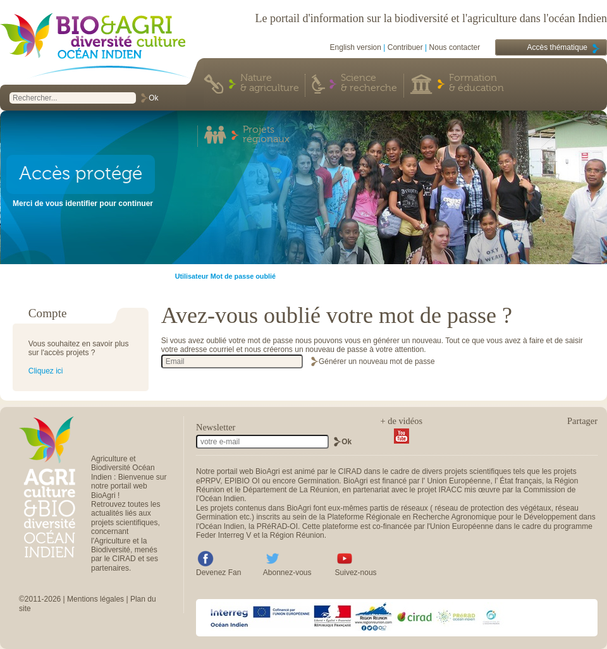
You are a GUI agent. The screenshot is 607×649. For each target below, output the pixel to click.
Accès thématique (557, 47)
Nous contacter (455, 47)
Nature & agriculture (269, 83)
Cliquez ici (45, 371)
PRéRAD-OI (277, 526)
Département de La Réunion (290, 489)
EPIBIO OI (242, 480)
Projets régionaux (266, 135)
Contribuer (405, 47)
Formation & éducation (476, 83)
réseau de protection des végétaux (493, 508)
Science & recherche (369, 83)
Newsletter (215, 427)
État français (521, 480)
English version (355, 47)
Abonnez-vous (287, 572)
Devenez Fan (218, 572)
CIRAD (350, 471)
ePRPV (208, 480)
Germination (318, 480)
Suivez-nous (356, 572)
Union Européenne (458, 480)
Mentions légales (95, 599)
